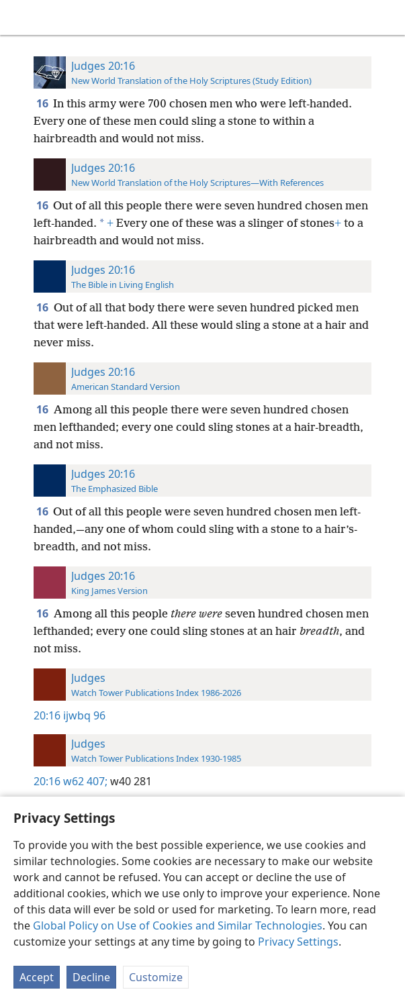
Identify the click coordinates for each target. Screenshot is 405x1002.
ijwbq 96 (84, 715)
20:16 (47, 715)
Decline (91, 977)
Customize (156, 977)
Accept (36, 977)
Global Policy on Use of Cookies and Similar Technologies (177, 925)
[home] (20, 17)
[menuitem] (20, 17)
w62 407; (85, 781)
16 (43, 103)
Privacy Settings (298, 941)
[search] (388, 17)
